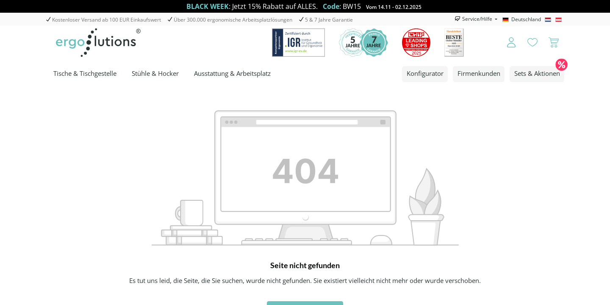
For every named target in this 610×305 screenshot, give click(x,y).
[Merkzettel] (532, 43)
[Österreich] (559, 19)
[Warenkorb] (553, 43)
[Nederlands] (549, 19)
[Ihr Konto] (505, 43)
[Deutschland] (522, 19)
